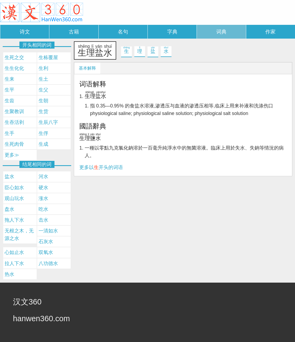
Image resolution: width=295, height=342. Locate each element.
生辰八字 (48, 122)
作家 (270, 32)
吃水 (43, 209)
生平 (9, 90)
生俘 (43, 133)
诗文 (25, 32)
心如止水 (14, 252)
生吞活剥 (14, 122)
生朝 (43, 100)
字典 (172, 32)
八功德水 (48, 263)
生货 (43, 111)
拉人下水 (14, 263)
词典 (221, 32)
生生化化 (14, 68)
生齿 (9, 100)
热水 (9, 274)
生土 (43, 79)
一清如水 (48, 230)
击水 (43, 220)
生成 (43, 144)
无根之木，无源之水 (19, 234)
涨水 (43, 198)
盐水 (9, 176)
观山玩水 (14, 198)
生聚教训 (14, 111)
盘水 (9, 209)
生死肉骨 (14, 144)
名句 (123, 32)
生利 (43, 68)
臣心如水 (14, 187)
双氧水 (46, 252)
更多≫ (12, 155)
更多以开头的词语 (101, 167)
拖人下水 (14, 220)
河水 (43, 176)
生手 (9, 133)
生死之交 (14, 57)
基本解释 (87, 68)
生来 (9, 79)
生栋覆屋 (48, 57)
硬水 (43, 187)
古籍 (74, 32)
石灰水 (46, 241)
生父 (43, 90)
